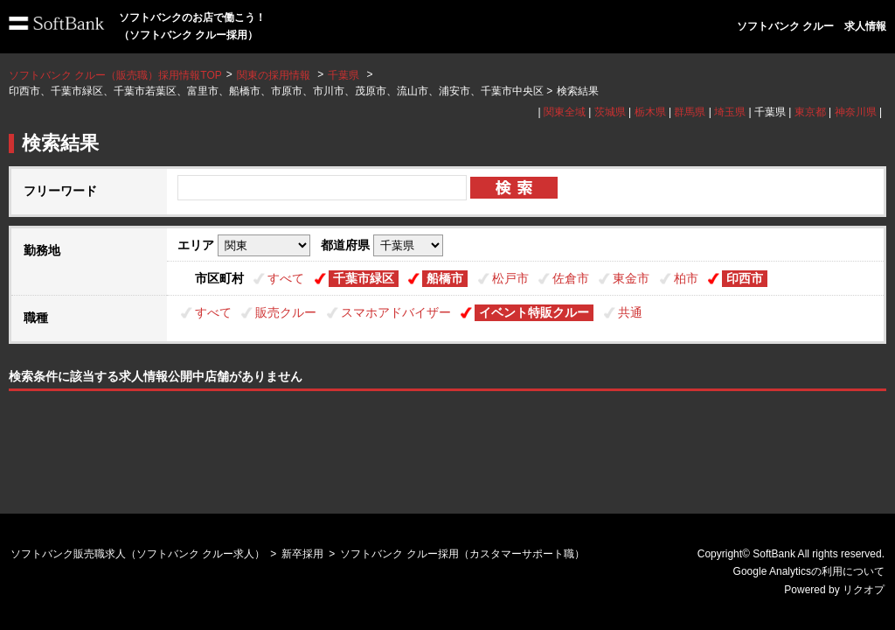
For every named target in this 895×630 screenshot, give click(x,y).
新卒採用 (302, 554)
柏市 (686, 278)
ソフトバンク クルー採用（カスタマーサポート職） (462, 554)
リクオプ (864, 590)
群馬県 (689, 112)
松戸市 (510, 278)
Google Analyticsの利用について (809, 571)
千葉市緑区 (363, 278)
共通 (630, 312)
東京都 (810, 112)
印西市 (744, 278)
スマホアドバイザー (396, 312)
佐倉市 (570, 278)
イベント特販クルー (534, 312)
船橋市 (445, 278)
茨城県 (610, 112)
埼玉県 (730, 112)
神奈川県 (856, 112)
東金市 (631, 278)
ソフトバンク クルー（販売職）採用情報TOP (115, 75)
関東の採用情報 (275, 75)
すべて (285, 278)
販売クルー (285, 312)
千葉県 (343, 75)
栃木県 (650, 112)
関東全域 (565, 112)
